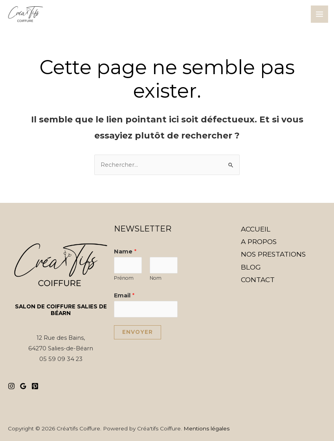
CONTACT (258, 279)
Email (124, 295)
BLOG (251, 267)
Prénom (124, 278)
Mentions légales (206, 428)
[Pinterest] (35, 386)
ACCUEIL (255, 229)
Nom (155, 278)
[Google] (23, 386)
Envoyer (137, 332)
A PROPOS (259, 241)
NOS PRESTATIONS (273, 254)
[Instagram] (11, 386)
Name (125, 251)
